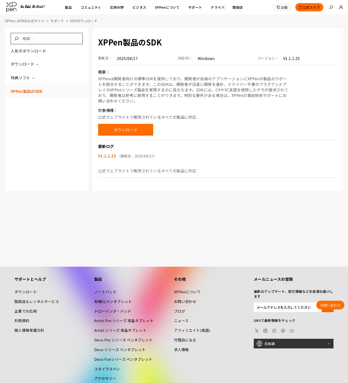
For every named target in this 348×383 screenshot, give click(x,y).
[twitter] (257, 330)
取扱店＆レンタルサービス (36, 301)
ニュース (181, 320)
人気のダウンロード (28, 51)
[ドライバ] (218, 7)
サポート (57, 20)
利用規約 (21, 320)
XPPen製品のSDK (27, 91)
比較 (284, 7)
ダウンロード (25, 64)
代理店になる (185, 339)
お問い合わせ (185, 301)
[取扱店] (237, 7)
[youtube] (292, 330)
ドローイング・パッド (112, 311)
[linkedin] (283, 330)
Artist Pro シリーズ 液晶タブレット (123, 320)
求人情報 (181, 349)
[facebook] (274, 330)
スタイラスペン (107, 368)
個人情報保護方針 (29, 330)
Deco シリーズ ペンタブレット (119, 349)
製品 (68, 7)
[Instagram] (265, 330)
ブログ (179, 311)
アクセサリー (105, 378)
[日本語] (294, 343)
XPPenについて (187, 291)
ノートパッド (105, 291)
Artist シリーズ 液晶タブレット (120, 330)
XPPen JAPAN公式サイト (24, 20)
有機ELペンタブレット (113, 301)
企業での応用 (25, 311)
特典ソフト (23, 78)
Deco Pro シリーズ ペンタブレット (123, 339)
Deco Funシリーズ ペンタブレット (123, 359)
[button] (331, 7)
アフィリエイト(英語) (192, 330)
